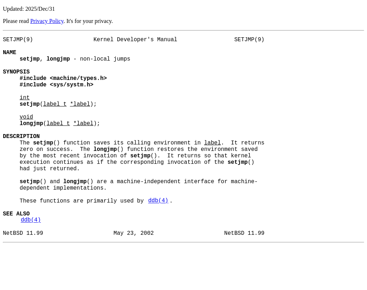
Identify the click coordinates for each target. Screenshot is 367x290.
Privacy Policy (46, 21)
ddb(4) (158, 238)
